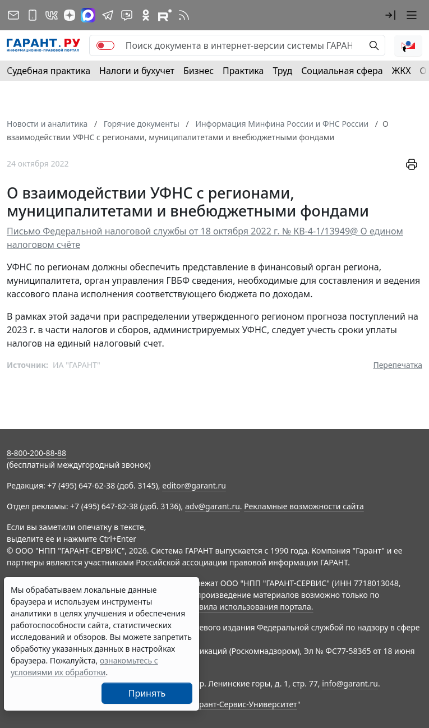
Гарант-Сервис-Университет (244, 704)
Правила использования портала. (248, 606)
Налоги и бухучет (136, 70)
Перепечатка (397, 365)
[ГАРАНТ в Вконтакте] (51, 15)
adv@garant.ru (212, 506)
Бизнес (198, 70)
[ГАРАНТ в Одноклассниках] (146, 15)
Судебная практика (48, 70)
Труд (282, 70)
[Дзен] (69, 15)
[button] (390, 15)
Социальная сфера (342, 70)
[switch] (105, 45)
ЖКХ (401, 70)
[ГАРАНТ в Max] (88, 15)
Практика (243, 70)
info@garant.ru (350, 683)
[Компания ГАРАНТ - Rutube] (165, 15)
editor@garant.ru (194, 485)
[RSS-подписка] (184, 15)
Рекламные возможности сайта (304, 506)
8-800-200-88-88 (36, 453)
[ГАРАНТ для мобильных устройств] (32, 15)
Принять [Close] (147, 693)
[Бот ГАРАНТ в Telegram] (126, 15)
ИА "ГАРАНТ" (76, 365)
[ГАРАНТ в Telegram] (107, 15)
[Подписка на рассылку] (13, 15)
